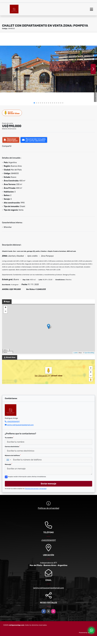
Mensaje (8, 464)
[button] (34, 102)
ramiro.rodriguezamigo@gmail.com (20, 425)
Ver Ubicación (41, 375)
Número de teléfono (13, 455)
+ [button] (5, 308)
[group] (48, 69)
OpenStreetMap (89, 352)
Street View (12, 113)
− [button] (5, 311)
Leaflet (75, 352)
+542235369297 (13, 421)
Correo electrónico (12, 447)
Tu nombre (9, 438)
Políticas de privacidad (48, 508)
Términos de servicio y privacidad (35, 488)
